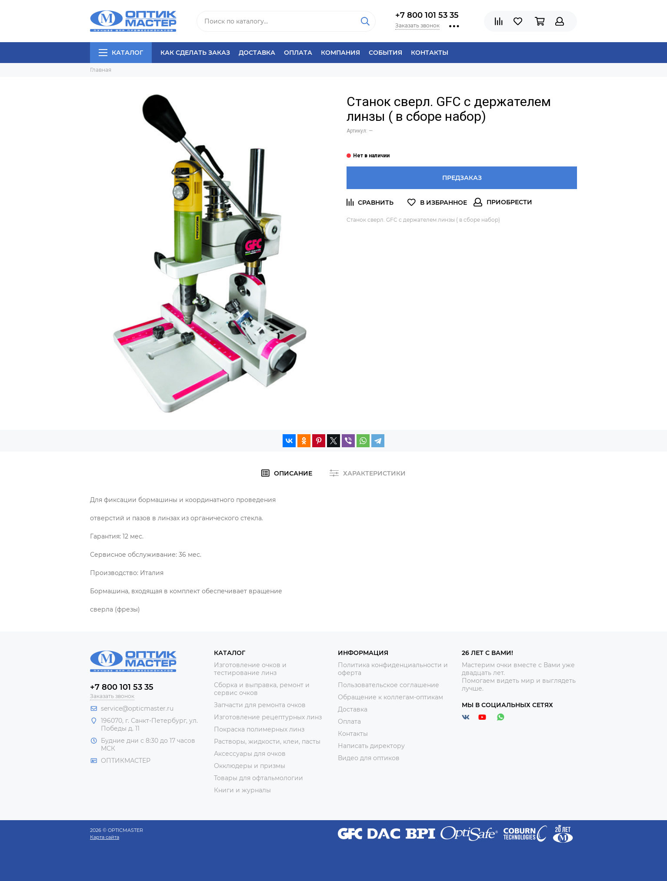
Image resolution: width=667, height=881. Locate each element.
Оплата (298, 53)
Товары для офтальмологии (258, 778)
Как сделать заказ (195, 53)
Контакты (429, 53)
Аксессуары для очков (250, 754)
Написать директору (371, 746)
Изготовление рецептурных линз (268, 717)
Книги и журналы (242, 790)
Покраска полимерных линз (259, 729)
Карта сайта (104, 837)
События (385, 53)
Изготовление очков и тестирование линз (250, 669)
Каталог (121, 53)
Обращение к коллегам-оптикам (390, 697)
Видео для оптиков (369, 758)
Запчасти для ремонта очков (260, 705)
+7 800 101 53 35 (427, 15)
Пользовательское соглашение (388, 685)
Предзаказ (462, 178)
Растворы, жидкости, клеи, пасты (267, 741)
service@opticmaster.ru (137, 708)
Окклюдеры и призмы (249, 766)
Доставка (257, 53)
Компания (340, 53)
